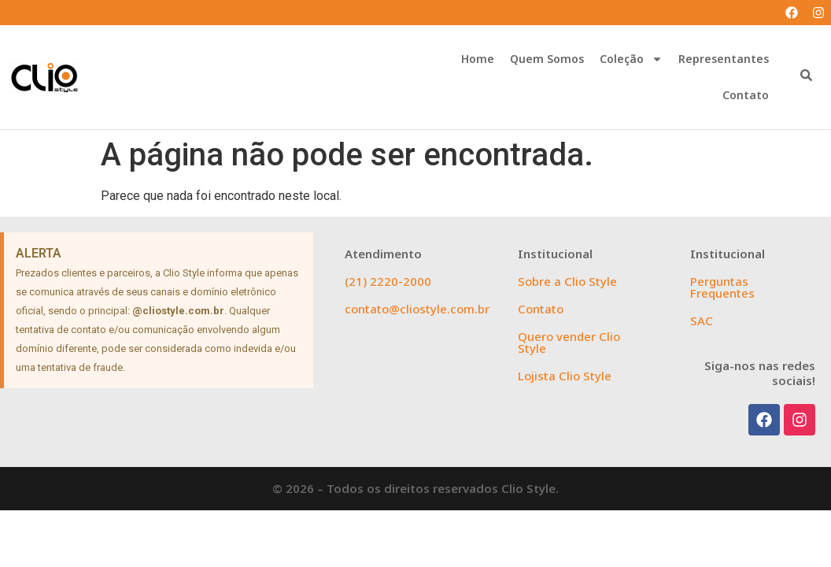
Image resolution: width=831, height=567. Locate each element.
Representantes (723, 58)
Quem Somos (547, 58)
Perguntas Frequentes (722, 287)
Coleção (631, 59)
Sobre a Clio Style (567, 281)
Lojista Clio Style (564, 376)
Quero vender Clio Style (569, 342)
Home (477, 58)
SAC (701, 320)
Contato (745, 94)
